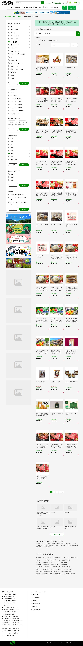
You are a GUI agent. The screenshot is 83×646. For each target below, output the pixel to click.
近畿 (12, 150)
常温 (12, 180)
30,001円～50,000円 (16, 101)
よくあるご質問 (35, 597)
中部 (12, 147)
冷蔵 (12, 174)
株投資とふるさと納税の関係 (11, 616)
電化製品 (13, 72)
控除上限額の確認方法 (9, 614)
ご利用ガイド (34, 594)
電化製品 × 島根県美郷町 (42, 573)
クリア (13, 83)
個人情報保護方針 (35, 609)
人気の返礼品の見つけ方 (10, 635)
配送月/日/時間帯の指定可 (18, 194)
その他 (12, 78)
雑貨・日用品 (14, 66)
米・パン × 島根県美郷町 (70, 557)
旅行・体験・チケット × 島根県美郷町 (61, 569)
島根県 (19, 16)
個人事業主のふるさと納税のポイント (13, 620)
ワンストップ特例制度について (11, 609)
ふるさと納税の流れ (9, 596)
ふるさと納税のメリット (10, 603)
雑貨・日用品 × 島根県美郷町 (43, 571)
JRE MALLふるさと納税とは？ (11, 630)
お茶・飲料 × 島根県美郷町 (43, 564)
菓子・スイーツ (15, 51)
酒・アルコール (15, 45)
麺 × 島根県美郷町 (64, 566)
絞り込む (24, 83)
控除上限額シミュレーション (38, 591)
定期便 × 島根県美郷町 (56, 573)
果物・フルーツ (15, 36)
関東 (12, 144)
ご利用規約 (34, 606)
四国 (12, 157)
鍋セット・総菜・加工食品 (18, 54)
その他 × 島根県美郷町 (69, 573)
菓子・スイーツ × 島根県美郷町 (59, 564)
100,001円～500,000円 (17, 107)
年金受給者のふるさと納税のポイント (13, 624)
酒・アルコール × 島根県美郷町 (59, 562)
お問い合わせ (34, 600)
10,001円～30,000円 (16, 98)
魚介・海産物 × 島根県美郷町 (54, 557)
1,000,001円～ (15, 114)
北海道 (12, 138)
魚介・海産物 (14, 30)
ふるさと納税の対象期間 (10, 600)
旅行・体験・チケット (17, 63)
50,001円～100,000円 (17, 104)
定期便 (12, 75)
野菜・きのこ (14, 39)
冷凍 (12, 177)
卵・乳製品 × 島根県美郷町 (43, 562)
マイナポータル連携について (11, 607)
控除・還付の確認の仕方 (10, 612)
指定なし (13, 92)
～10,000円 (14, 95)
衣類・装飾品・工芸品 (17, 69)
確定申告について (8, 605)
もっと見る (57, 534)
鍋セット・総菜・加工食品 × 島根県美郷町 (47, 566)
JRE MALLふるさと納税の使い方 (12, 633)
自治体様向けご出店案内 (37, 603)
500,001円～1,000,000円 (17, 111)
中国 (14, 16)
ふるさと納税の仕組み (9, 598)
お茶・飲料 (14, 48)
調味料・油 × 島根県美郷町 (43, 569)
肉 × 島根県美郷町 (40, 557)
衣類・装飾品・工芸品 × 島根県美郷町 (62, 571)
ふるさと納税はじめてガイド (11, 594)
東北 (12, 141)
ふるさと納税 (7, 16)
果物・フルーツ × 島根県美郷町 (44, 560)
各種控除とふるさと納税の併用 (11, 618)
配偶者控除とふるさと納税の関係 (12, 622)
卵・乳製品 (14, 42)
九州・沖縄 (14, 160)
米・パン (13, 33)
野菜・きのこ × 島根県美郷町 (61, 560)
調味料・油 (14, 60)
